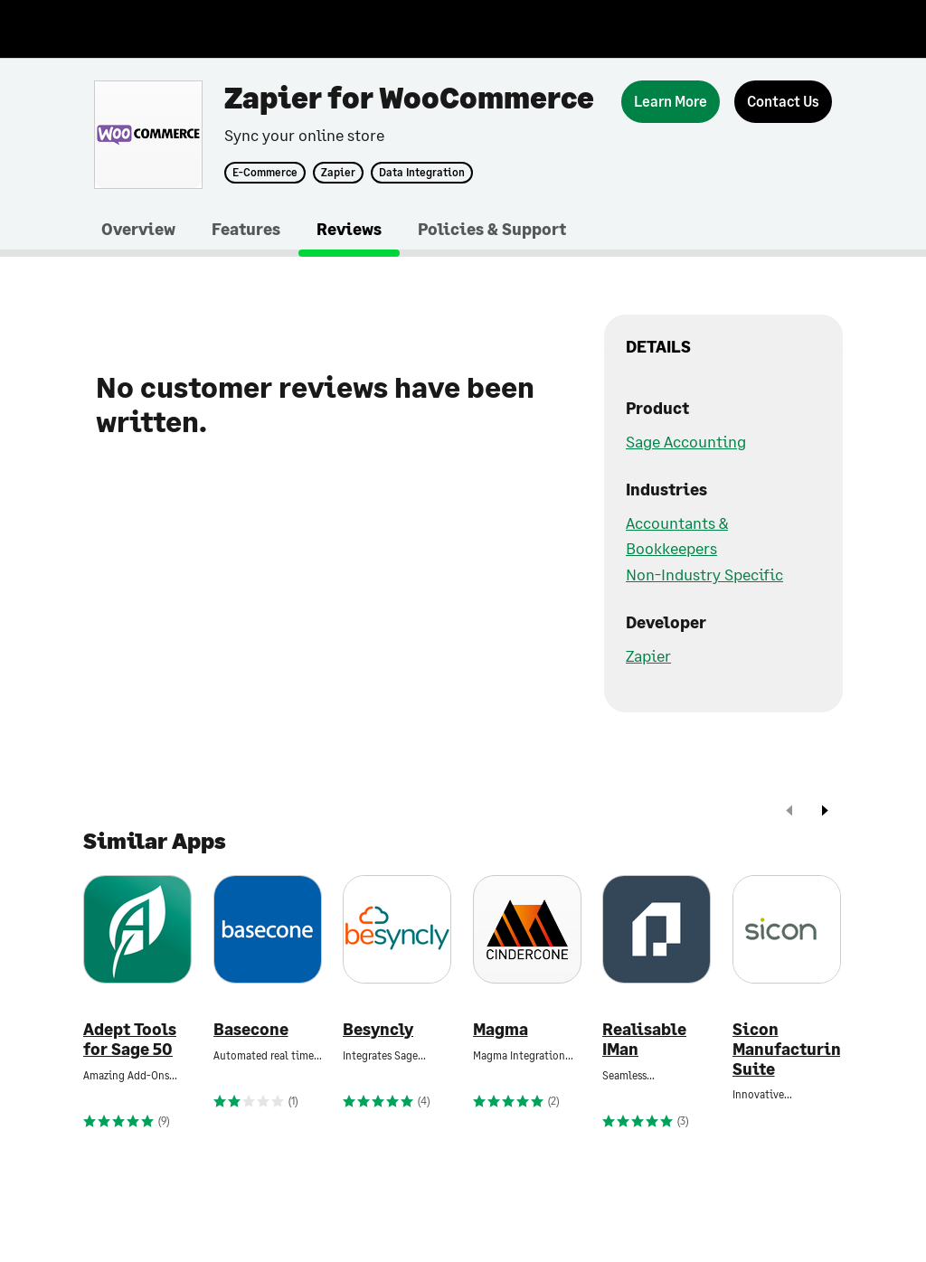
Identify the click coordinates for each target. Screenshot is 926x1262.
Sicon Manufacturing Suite (786, 1049)
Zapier (338, 172)
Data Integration (422, 172)
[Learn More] (670, 101)
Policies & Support (492, 229)
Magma (500, 1029)
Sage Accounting (686, 441)
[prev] (789, 812)
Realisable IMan (644, 1039)
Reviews (349, 229)
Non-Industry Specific (704, 574)
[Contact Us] (783, 101)
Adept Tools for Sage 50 (129, 1039)
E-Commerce (265, 172)
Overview (138, 229)
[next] (825, 812)
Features (246, 229)
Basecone (250, 1029)
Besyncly (378, 1029)
